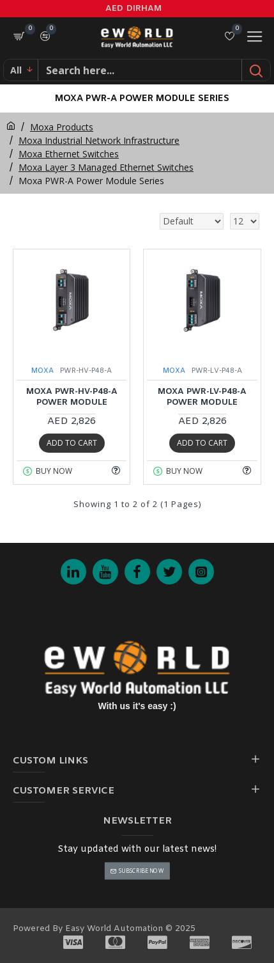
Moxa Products (61, 127)
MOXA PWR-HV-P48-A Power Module (72, 397)
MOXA (42, 370)
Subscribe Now (141, 870)
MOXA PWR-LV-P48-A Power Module (202, 397)
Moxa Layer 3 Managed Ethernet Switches (106, 167)
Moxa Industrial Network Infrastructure (99, 140)
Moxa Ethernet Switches (69, 154)
